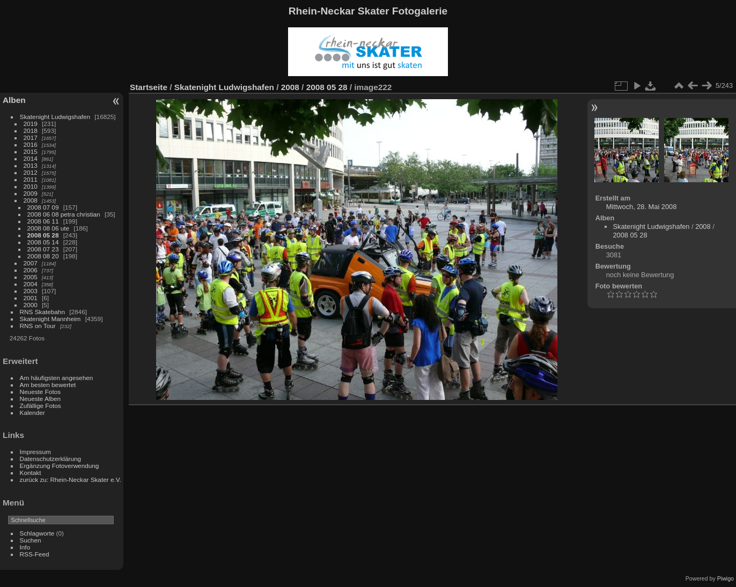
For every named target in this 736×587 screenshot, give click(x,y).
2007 (31, 262)
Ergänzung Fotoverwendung (59, 465)
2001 (31, 297)
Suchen (30, 540)
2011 (31, 179)
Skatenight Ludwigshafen (55, 116)
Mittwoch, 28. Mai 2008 (641, 207)
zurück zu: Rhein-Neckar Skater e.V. (70, 479)
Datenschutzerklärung (50, 458)
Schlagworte (37, 533)
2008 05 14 (43, 242)
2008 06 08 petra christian (63, 214)
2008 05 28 (43, 235)
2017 (31, 137)
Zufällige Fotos (40, 405)
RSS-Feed (34, 554)
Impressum (35, 451)
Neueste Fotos (40, 391)
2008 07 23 (43, 249)
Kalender (32, 412)
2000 (31, 304)
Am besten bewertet (48, 384)
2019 (31, 123)
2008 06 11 (43, 221)
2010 (31, 186)
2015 (31, 151)
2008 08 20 (43, 255)
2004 (31, 283)
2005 (31, 276)
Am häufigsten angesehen (56, 377)
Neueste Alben (40, 398)
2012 (31, 172)
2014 (31, 158)
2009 (31, 193)
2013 (31, 165)
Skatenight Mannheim (50, 318)
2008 (31, 200)
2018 (31, 130)
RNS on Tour (38, 325)
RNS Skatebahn (42, 311)
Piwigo (725, 578)
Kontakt (30, 472)
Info (25, 547)
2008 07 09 (43, 207)
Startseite (148, 87)
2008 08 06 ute (48, 228)
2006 (31, 269)
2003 (31, 290)
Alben (14, 100)
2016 (31, 144)
